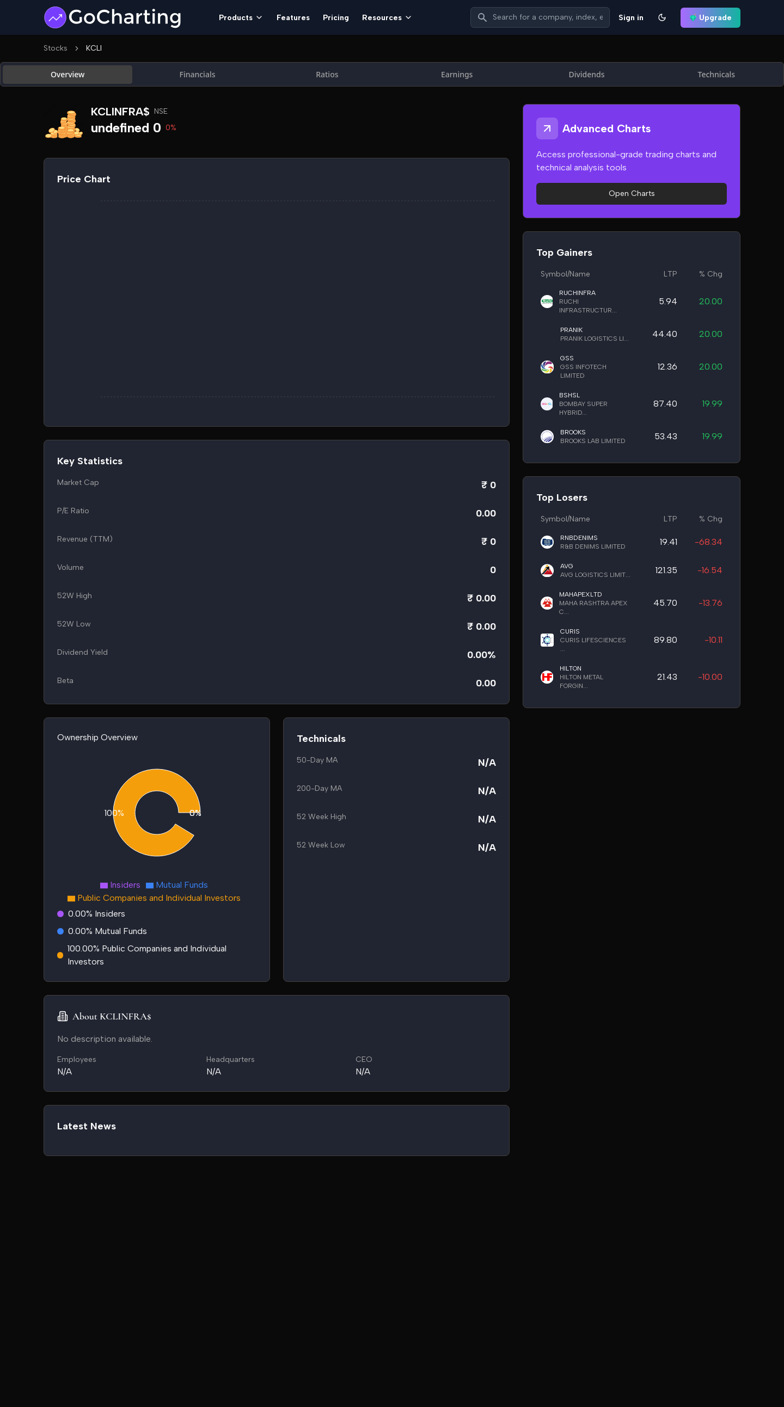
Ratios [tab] (327, 74)
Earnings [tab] (457, 74)
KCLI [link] (94, 48)
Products (241, 17)
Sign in (631, 17)
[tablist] (392, 74)
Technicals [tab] (717, 74)
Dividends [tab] (586, 74)
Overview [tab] (68, 74)
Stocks (56, 48)
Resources (387, 17)
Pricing (336, 17)
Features (293, 17)
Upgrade (710, 17)
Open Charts (632, 193)
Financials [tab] (198, 74)
